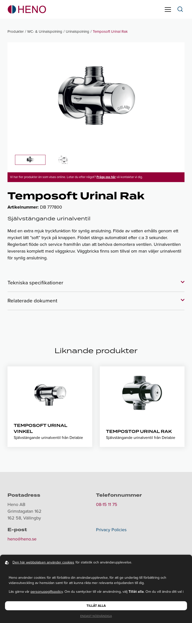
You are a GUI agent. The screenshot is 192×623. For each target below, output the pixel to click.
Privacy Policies (111, 529)
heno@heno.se (22, 539)
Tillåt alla (96, 606)
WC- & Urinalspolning (44, 31)
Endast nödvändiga (96, 616)
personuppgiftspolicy (46, 591)
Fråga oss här (106, 177)
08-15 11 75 (106, 504)
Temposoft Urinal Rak (110, 31)
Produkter (16, 31)
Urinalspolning (77, 31)
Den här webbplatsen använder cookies (43, 562)
